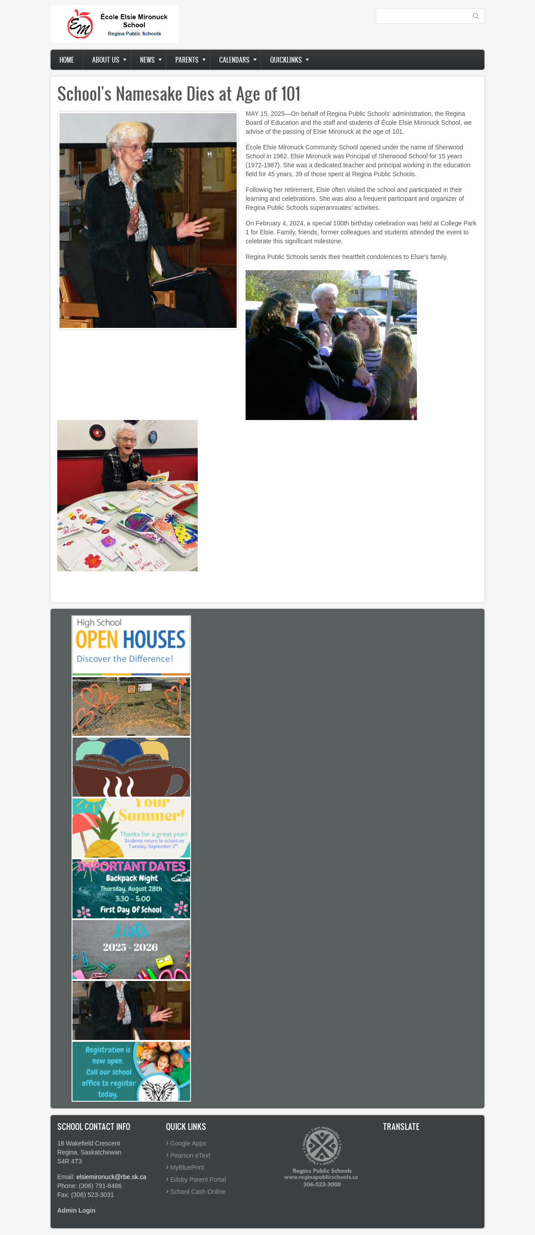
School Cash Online (198, 1191)
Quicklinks (286, 59)
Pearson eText (190, 1155)
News (147, 59)
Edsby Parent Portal (198, 1179)
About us (105, 59)
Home (66, 59)
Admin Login (76, 1210)
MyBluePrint (187, 1167)
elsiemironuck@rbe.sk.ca (111, 1176)
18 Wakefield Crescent (88, 1143)
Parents (187, 59)
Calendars (234, 59)
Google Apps (188, 1143)
